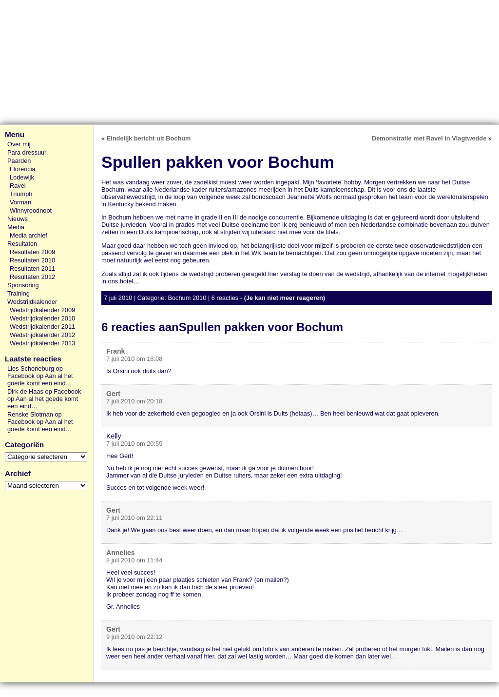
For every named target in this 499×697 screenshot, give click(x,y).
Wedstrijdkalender (32, 301)
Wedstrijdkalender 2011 (42, 326)
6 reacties (224, 297)
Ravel (18, 185)
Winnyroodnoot (31, 210)
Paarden (19, 160)
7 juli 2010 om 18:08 (134, 358)
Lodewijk (22, 177)
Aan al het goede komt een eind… (40, 379)
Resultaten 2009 (32, 252)
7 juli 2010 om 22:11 (134, 517)
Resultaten (22, 243)
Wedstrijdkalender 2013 (42, 343)
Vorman (20, 202)
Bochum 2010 (187, 297)
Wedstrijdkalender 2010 (42, 318)
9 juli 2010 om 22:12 (134, 636)
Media (15, 227)
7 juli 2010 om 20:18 (134, 401)
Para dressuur (26, 152)
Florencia (23, 169)
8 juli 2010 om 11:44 (134, 560)
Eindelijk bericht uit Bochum (149, 138)
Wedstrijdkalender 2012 (42, 335)
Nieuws (17, 218)
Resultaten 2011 (32, 268)
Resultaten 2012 (32, 276)
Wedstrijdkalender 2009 (42, 310)
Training (18, 293)
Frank (115, 351)
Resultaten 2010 (32, 260)
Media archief (28, 235)
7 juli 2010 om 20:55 (134, 443)
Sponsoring (23, 285)
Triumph (21, 194)
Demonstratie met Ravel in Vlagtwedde (429, 138)
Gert (113, 394)
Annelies (120, 553)
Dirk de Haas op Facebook (44, 391)
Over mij (19, 144)
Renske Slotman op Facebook (34, 418)
